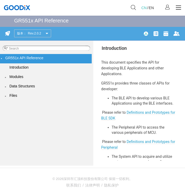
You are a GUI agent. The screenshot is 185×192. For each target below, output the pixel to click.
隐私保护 (111, 185)
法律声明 (92, 185)
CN (143, 8)
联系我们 (73, 185)
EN (151, 8)
